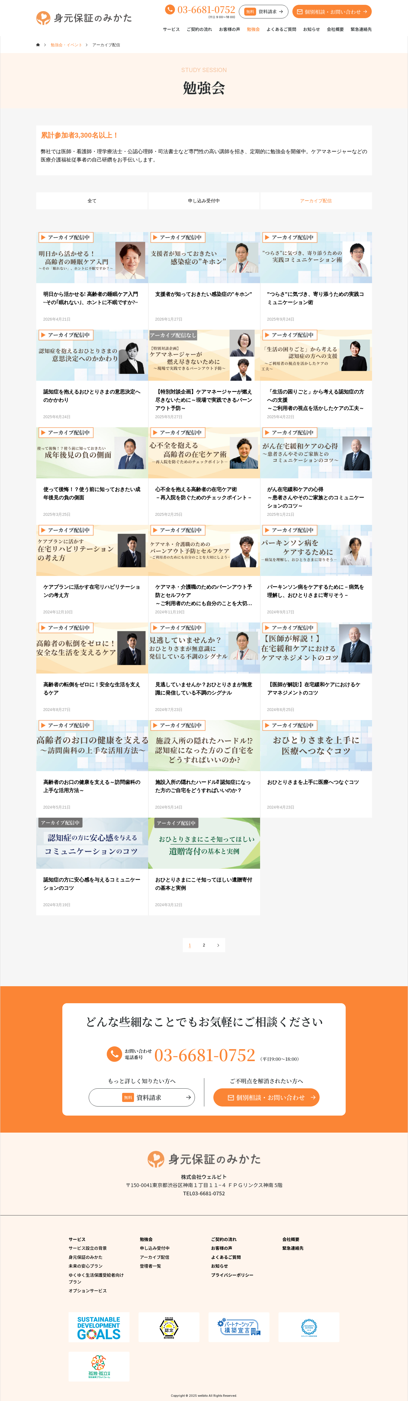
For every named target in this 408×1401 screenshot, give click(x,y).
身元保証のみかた (86, 1257)
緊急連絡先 (361, 29)
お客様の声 (229, 29)
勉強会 (253, 29)
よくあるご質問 (281, 29)
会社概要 (335, 29)
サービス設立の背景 (88, 1248)
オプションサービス (88, 1290)
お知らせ (311, 29)
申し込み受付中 (204, 200)
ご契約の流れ (199, 29)
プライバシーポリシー (232, 1275)
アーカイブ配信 (316, 200)
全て (92, 200)
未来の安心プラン (86, 1266)
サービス (171, 29)
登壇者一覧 (150, 1266)
